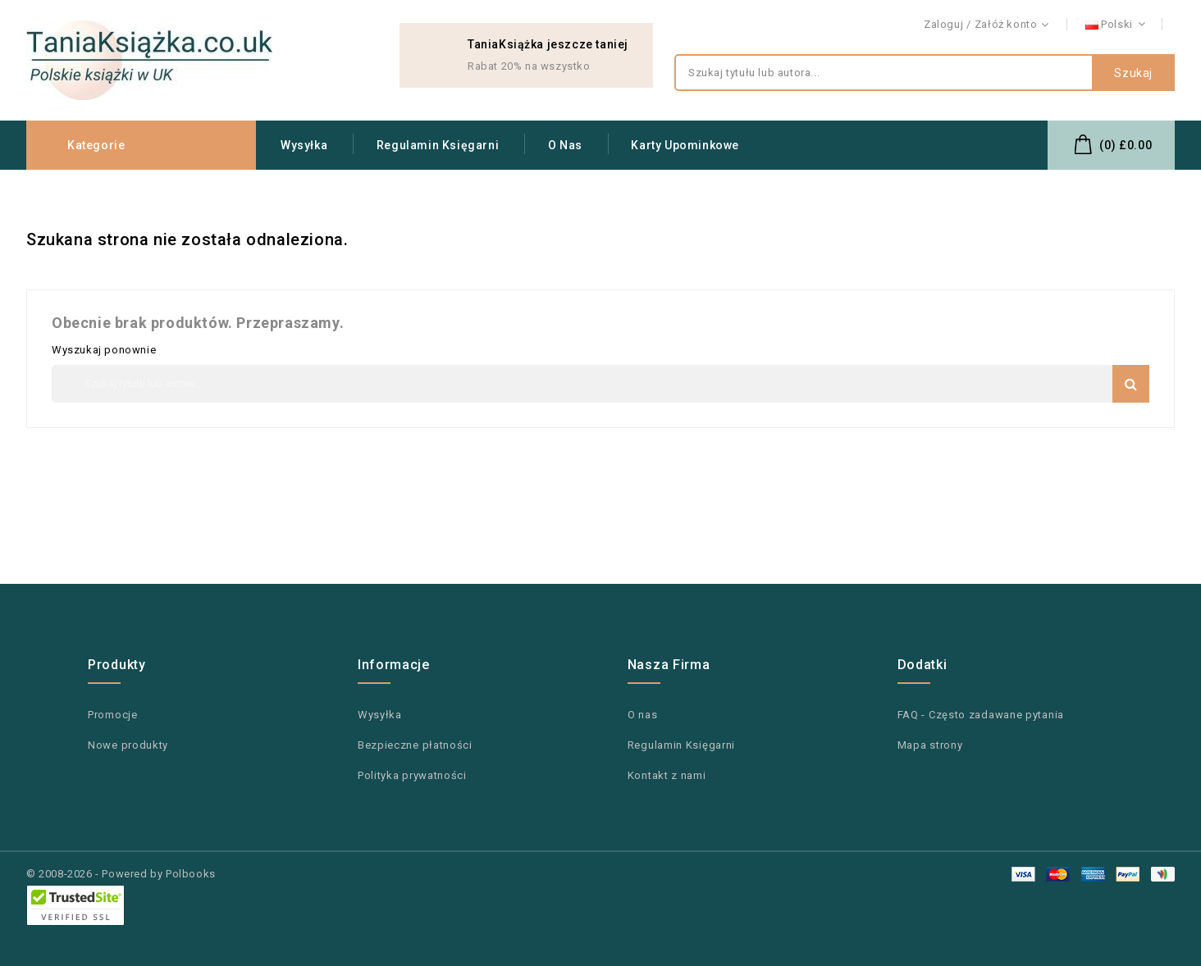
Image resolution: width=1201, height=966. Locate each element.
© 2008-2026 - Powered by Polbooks (121, 874)
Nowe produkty (128, 745)
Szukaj (1133, 73)
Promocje (113, 715)
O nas (565, 145)
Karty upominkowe (685, 145)
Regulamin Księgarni (438, 145)
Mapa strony (930, 745)
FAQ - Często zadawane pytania (980, 715)
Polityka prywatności (412, 775)
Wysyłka (304, 145)
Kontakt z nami (1136, 25)
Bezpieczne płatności (415, 745)
